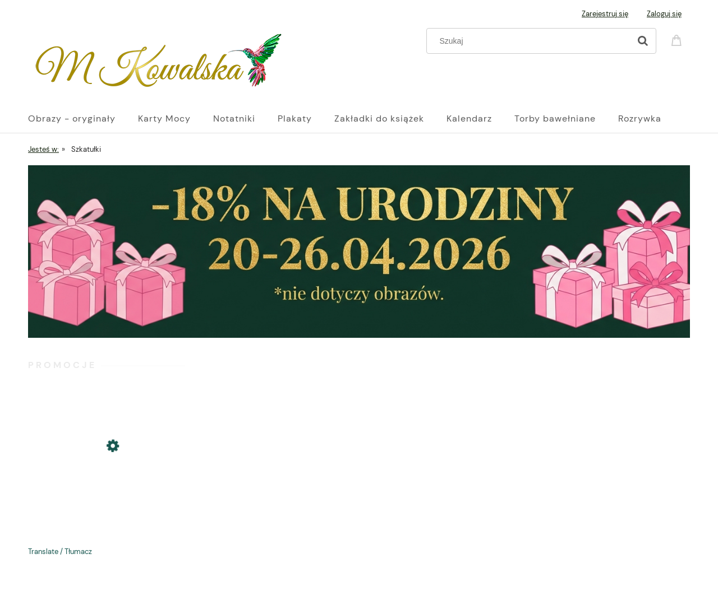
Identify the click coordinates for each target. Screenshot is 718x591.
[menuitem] (83, 119)
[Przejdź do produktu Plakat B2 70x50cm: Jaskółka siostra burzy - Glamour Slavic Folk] (107, 484)
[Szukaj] (643, 41)
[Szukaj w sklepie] (530, 41)
